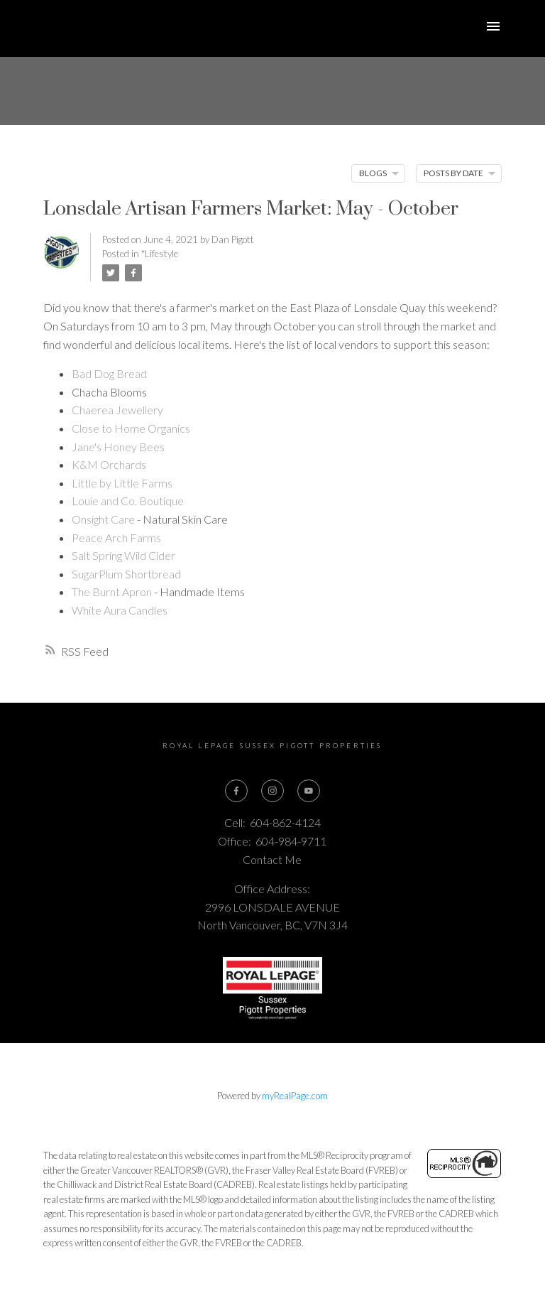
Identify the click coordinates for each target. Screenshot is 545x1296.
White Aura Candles (119, 610)
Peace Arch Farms (116, 537)
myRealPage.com (295, 1095)
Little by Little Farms (122, 483)
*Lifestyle (159, 253)
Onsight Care (103, 519)
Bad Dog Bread (109, 373)
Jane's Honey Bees (118, 446)
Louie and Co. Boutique (128, 500)
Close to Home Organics (131, 428)
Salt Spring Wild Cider (123, 555)
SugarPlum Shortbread (126, 573)
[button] (236, 791)
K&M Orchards (109, 464)
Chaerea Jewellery (117, 409)
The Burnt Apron (112, 591)
